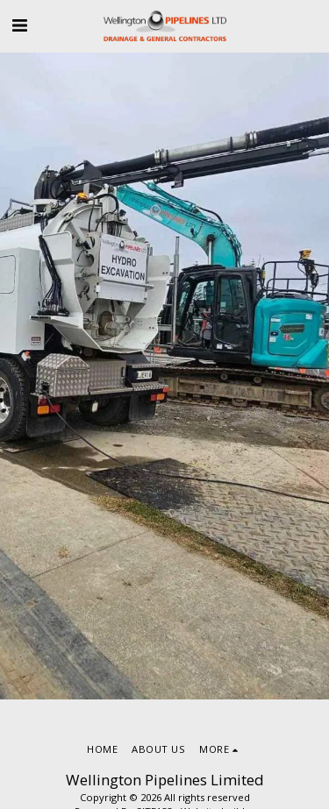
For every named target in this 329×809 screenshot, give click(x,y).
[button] (19, 25)
